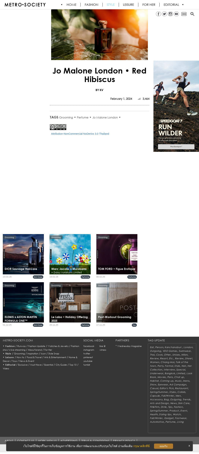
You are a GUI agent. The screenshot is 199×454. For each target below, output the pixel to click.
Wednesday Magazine (129, 346)
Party (160, 365)
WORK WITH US (47, 440)
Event (183, 410)
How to (20, 357)
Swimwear (185, 351)
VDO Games (170, 351)
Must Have (36, 364)
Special (180, 369)
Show (153, 384)
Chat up (179, 377)
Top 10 (73, 364)
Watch (177, 414)
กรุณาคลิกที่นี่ (141, 446)
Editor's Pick (166, 388)
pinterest (88, 357)
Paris (170, 377)
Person (159, 347)
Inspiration (32, 353)
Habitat (154, 380)
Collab (181, 392)
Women (154, 362)
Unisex (176, 354)
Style (111, 5)
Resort (163, 358)
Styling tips (165, 414)
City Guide (61, 364)
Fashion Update (36, 346)
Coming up (166, 380)
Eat (152, 347)
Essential (48, 364)
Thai (152, 354)
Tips (134, 325)
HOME (72, 5)
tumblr (86, 364)
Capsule (155, 395)
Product (174, 410)
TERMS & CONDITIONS (95, 440)
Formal (169, 365)
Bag (166, 399)
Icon (43, 353)
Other (167, 354)
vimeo (103, 349)
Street (188, 358)
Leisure (128, 5)
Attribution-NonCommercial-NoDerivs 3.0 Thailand (80, 133)
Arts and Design (159, 403)
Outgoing (155, 351)
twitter (86, 353)
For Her (48, 349)
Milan (184, 354)
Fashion (92, 5)
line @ (102, 346)
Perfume (82, 117)
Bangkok (170, 373)
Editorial (171, 5)
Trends (186, 399)
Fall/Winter (167, 395)
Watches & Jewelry (58, 346)
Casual (154, 388)
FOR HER (149, 5)
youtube (87, 361)
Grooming (66, 117)
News (173, 403)
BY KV (99, 90)
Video (6, 368)
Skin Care (38, 277)
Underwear (156, 373)
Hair (183, 365)
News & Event (26, 361)
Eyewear (163, 384)
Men (178, 395)
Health (154, 414)
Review (154, 358)
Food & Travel (34, 357)
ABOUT (9, 440)
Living (180, 421)
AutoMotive (157, 421)
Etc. (171, 358)
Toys (14, 361)
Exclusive (23, 364)
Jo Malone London (105, 117)
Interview (169, 369)
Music (178, 380)
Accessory (156, 399)
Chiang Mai (167, 362)
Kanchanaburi (173, 347)
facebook (88, 346)
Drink (164, 407)
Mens (186, 380)
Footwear (180, 418)
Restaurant (181, 388)
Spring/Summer (159, 392)
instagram (88, 349)
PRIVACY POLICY (124, 440)
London (188, 347)
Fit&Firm (154, 407)
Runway (21, 346)
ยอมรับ (163, 446)
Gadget (168, 418)
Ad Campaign (177, 384)
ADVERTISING (69, 440)
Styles (172, 392)
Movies (161, 377)
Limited (180, 373)
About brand (35, 349)
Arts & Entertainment (55, 357)
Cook (159, 354)
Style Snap (53, 353)
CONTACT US (25, 440)
